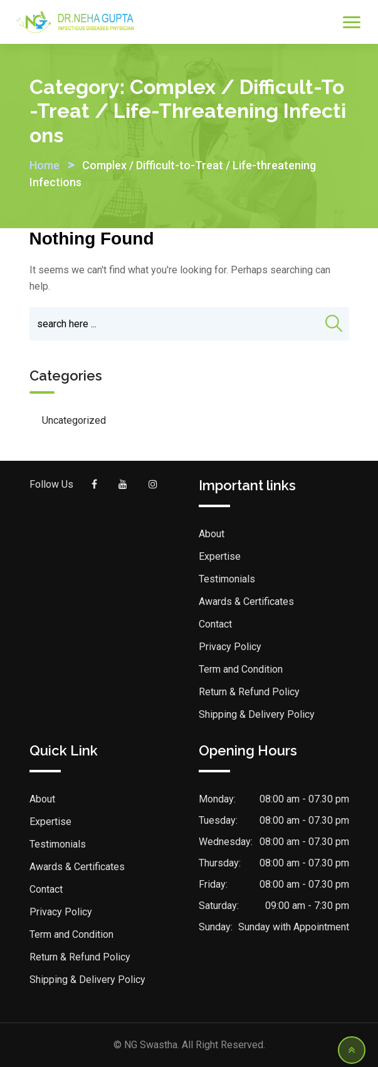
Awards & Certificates (246, 601)
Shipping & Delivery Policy (257, 714)
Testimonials (227, 579)
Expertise (220, 556)
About (211, 534)
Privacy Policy (230, 647)
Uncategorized (74, 420)
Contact (215, 624)
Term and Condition (241, 669)
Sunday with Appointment (293, 927)
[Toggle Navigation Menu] (351, 22)
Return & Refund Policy (249, 692)
